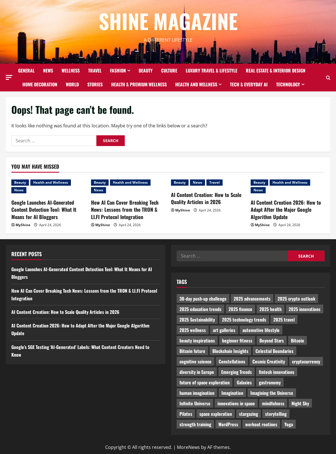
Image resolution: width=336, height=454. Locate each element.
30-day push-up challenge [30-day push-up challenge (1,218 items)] (203, 298)
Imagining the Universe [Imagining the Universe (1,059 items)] (271, 392)
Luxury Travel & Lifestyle (211, 70)
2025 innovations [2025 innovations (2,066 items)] (304, 309)
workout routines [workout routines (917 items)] (261, 424)
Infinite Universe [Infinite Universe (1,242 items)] (194, 403)
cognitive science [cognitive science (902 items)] (195, 361)
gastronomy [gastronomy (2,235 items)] (270, 382)
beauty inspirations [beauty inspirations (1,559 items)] (197, 340)
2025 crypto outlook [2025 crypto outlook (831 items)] (296, 298)
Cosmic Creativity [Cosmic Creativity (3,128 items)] (268, 361)
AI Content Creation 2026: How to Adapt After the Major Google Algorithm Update (286, 209)
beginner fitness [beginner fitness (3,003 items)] (237, 340)
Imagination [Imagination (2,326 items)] (232, 392)
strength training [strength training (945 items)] (195, 424)
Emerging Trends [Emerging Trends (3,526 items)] (236, 372)
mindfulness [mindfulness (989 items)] (273, 403)
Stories (95, 84)
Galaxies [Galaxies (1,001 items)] (244, 382)
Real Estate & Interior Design (275, 70)
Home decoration (39, 84)
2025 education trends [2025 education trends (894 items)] (200, 309)
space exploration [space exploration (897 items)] (215, 413)
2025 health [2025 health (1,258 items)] (270, 309)
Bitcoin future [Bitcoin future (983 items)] (192, 351)
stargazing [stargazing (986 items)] (248, 413)
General (26, 70)
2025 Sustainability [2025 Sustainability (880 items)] (197, 319)
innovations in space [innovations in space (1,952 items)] (236, 403)
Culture (169, 70)
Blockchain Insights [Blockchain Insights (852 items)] (230, 351)
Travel (95, 70)
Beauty (146, 70)
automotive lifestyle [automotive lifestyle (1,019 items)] (261, 330)
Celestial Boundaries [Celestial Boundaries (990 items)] (274, 351)
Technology (288, 84)
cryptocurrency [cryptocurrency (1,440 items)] (306, 361)
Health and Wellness (196, 84)
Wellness (71, 70)
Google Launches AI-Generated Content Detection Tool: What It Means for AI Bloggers (43, 209)
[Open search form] (328, 77)
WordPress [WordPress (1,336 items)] (228, 424)
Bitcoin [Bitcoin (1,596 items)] (297, 340)
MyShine (23, 224)
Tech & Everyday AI (249, 84)
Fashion (118, 70)
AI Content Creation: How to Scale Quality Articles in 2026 (206, 198)
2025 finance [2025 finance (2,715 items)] (240, 309)
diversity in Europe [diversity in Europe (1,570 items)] (196, 372)
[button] (9, 77)
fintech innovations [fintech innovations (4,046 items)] (276, 372)
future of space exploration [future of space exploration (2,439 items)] (204, 382)
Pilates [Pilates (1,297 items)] (185, 413)
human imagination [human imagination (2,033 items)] (196, 392)
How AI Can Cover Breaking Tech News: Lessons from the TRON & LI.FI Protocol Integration (125, 209)
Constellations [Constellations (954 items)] (232, 361)
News (48, 70)
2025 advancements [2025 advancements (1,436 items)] (252, 298)
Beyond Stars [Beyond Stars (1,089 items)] (271, 340)
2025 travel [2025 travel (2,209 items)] (284, 319)
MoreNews (188, 447)
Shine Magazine (168, 21)
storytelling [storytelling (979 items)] (276, 413)
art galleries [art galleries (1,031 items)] (224, 330)
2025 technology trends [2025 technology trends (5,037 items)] (244, 319)
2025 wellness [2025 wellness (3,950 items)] (192, 330)
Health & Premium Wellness (139, 84)
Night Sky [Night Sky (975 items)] (300, 403)
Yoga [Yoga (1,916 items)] (288, 424)
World (72, 84)
